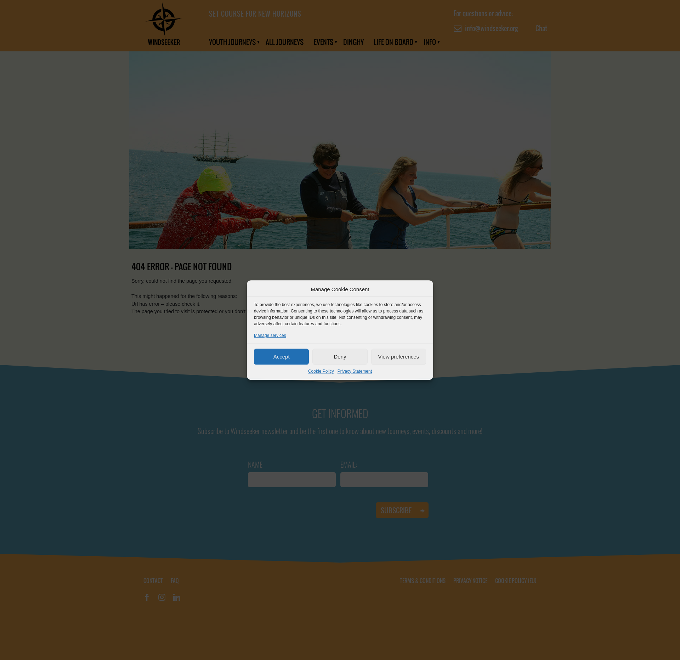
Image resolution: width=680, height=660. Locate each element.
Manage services (270, 335)
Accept (281, 357)
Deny (340, 357)
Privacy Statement (355, 371)
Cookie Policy (321, 371)
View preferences (398, 357)
